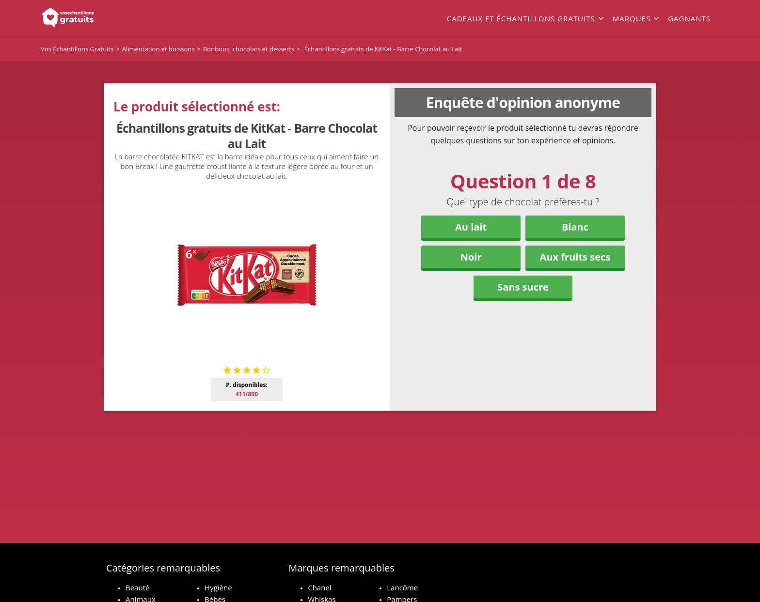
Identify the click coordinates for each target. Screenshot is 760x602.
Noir (471, 256)
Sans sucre (523, 286)
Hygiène (218, 587)
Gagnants (689, 18)
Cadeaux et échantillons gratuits (521, 18)
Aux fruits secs (575, 256)
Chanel (319, 587)
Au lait (471, 226)
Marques (631, 18)
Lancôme (402, 587)
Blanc (575, 226)
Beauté (137, 587)
